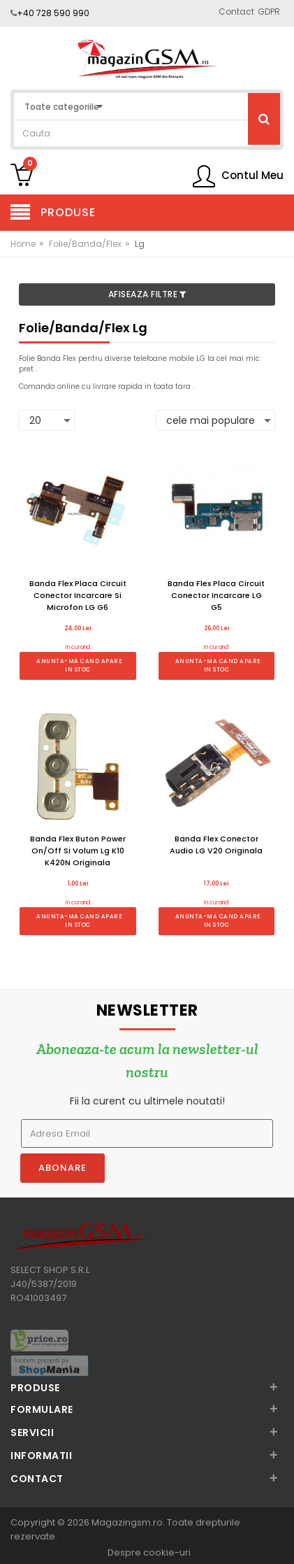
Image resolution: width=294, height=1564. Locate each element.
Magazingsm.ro (127, 1523)
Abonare (62, 1167)
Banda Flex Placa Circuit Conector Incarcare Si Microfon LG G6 (77, 595)
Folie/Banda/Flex (85, 244)
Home (23, 244)
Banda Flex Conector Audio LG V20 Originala (216, 844)
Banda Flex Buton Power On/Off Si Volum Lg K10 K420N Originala (78, 850)
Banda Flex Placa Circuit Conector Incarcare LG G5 (216, 595)
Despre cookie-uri (149, 1553)
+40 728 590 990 (53, 13)
